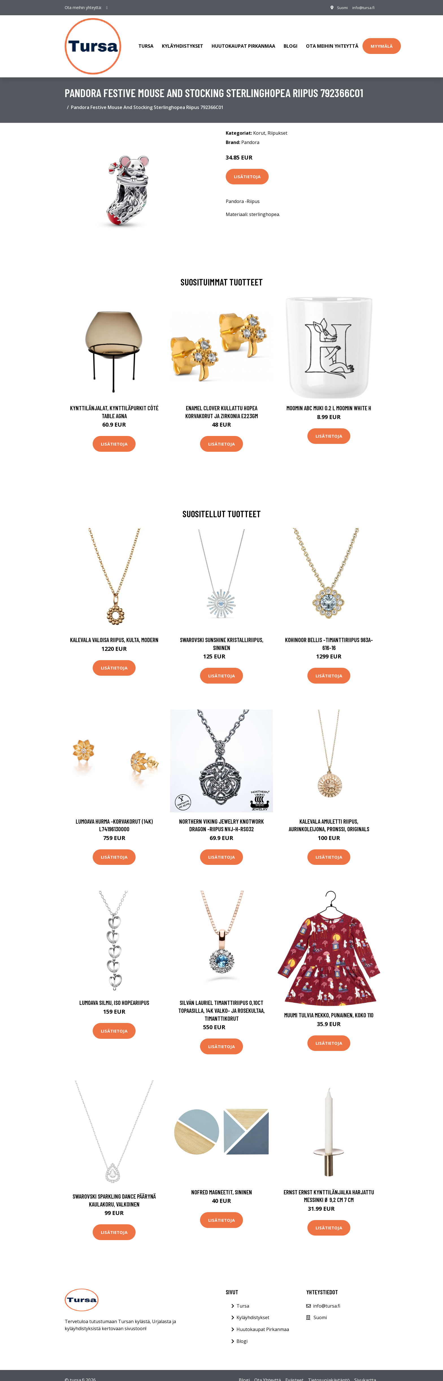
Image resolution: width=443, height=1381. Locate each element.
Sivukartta (365, 1375)
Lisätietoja (247, 171)
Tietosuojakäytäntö (329, 1375)
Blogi (290, 43)
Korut (259, 127)
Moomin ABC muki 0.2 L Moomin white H (328, 402)
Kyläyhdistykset (182, 43)
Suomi (339, 7)
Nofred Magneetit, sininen (221, 1186)
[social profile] (107, 7)
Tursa (145, 43)
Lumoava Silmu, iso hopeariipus (114, 997)
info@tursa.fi (362, 7)
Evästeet (294, 1375)
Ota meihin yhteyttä (332, 43)
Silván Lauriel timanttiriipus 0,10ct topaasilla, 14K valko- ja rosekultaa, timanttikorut (221, 1005)
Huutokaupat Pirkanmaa (243, 43)
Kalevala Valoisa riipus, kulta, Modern (114, 634)
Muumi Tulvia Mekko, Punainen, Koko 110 (328, 1009)
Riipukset (277, 127)
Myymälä (382, 43)
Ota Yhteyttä (267, 1375)
